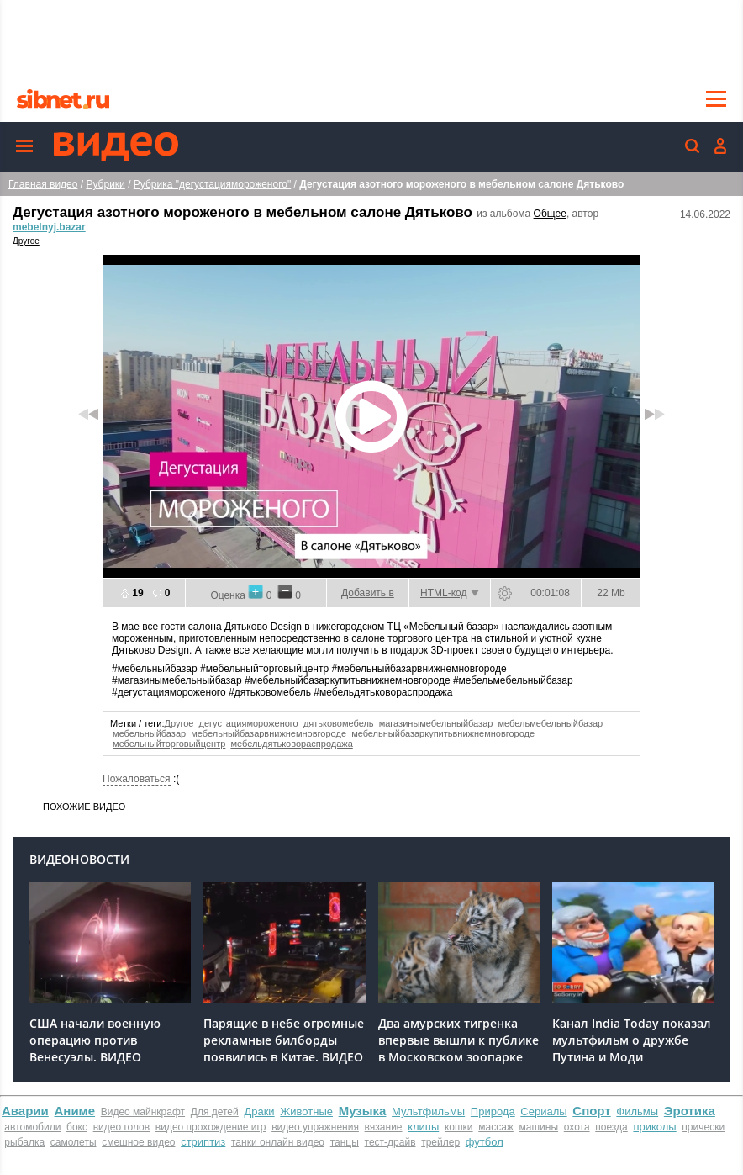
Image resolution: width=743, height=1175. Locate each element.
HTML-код (443, 593)
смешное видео (138, 1142)
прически (703, 1127)
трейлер (440, 1142)
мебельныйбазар (149, 733)
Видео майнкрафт (143, 1112)
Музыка (363, 1111)
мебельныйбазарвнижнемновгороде (268, 733)
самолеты (73, 1142)
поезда (611, 1127)
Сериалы (543, 1111)
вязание (384, 1127)
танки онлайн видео (277, 1142)
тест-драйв (390, 1142)
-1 (284, 591)
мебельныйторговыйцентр (169, 743)
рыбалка (24, 1142)
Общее (550, 214)
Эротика (689, 1111)
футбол (484, 1141)
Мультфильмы (428, 1111)
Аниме (74, 1111)
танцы (344, 1142)
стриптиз (203, 1141)
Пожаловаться (137, 779)
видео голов (121, 1127)
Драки (259, 1111)
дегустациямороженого (248, 723)
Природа (493, 1111)
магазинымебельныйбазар (436, 723)
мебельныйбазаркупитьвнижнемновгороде (443, 733)
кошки (459, 1127)
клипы (423, 1126)
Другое (26, 241)
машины (539, 1127)
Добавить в (367, 593)
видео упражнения (315, 1127)
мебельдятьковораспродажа (291, 743)
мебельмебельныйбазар (550, 723)
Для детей (215, 1112)
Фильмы (637, 1111)
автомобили (32, 1127)
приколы (654, 1126)
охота (577, 1127)
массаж (496, 1127)
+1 (255, 591)
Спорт (591, 1111)
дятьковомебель (338, 723)
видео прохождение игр (210, 1127)
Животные (306, 1111)
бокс (76, 1127)
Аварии (25, 1111)
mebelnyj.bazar (49, 227)
